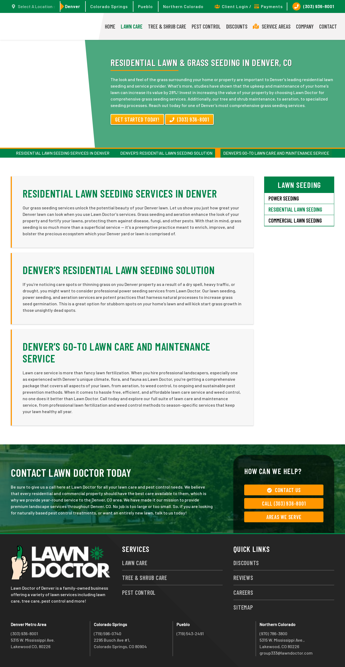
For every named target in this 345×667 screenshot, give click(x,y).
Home (110, 26)
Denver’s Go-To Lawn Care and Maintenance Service (276, 153)
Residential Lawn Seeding (295, 209)
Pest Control (206, 26)
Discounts (236, 26)
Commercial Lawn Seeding (295, 220)
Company (305, 26)
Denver (72, 6)
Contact (328, 26)
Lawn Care (132, 26)
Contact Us (284, 490)
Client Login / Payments (249, 6)
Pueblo (145, 6)
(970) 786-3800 (273, 633)
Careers (243, 592)
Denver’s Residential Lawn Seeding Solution (166, 153)
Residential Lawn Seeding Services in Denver (62, 153)
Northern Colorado (183, 6)
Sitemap (243, 607)
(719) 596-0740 (107, 633)
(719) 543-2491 (190, 633)
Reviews (243, 577)
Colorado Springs (109, 6)
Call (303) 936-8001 (284, 503)
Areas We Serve (284, 517)
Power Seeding (283, 198)
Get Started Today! (137, 119)
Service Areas (272, 26)
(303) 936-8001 (313, 6)
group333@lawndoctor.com (286, 652)
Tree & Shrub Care (167, 26)
